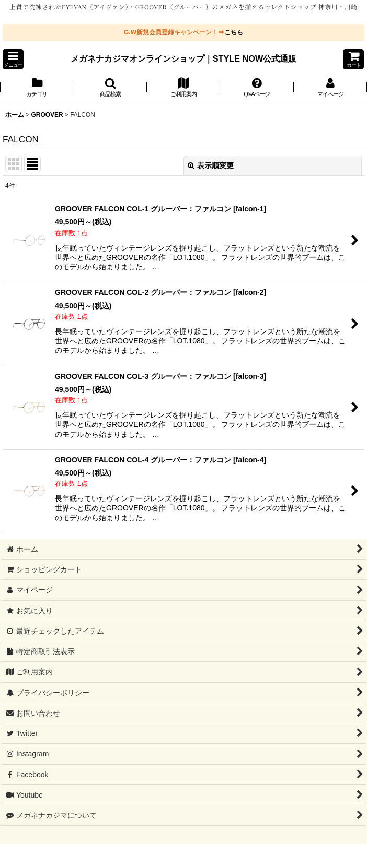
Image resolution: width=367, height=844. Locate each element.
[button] (13, 59)
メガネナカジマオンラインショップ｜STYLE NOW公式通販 (184, 58)
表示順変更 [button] (211, 165)
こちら (233, 32)
